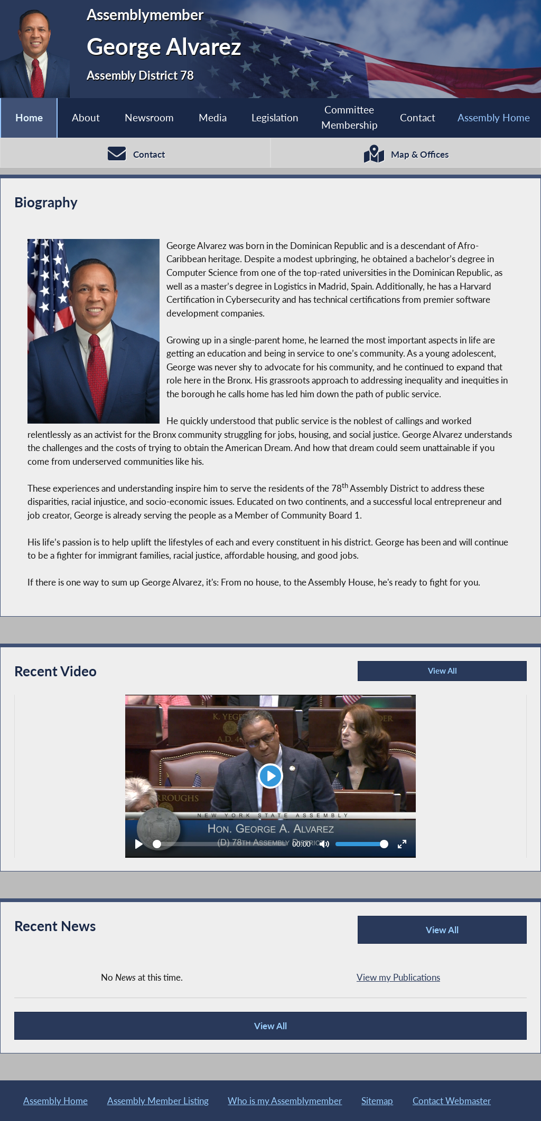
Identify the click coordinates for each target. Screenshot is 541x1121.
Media (213, 117)
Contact (417, 117)
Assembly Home (494, 117)
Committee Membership (349, 117)
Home (29, 117)
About (86, 117)
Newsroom (149, 117)
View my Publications (398, 977)
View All (408, 673)
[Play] (270, 776)
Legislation (275, 117)
